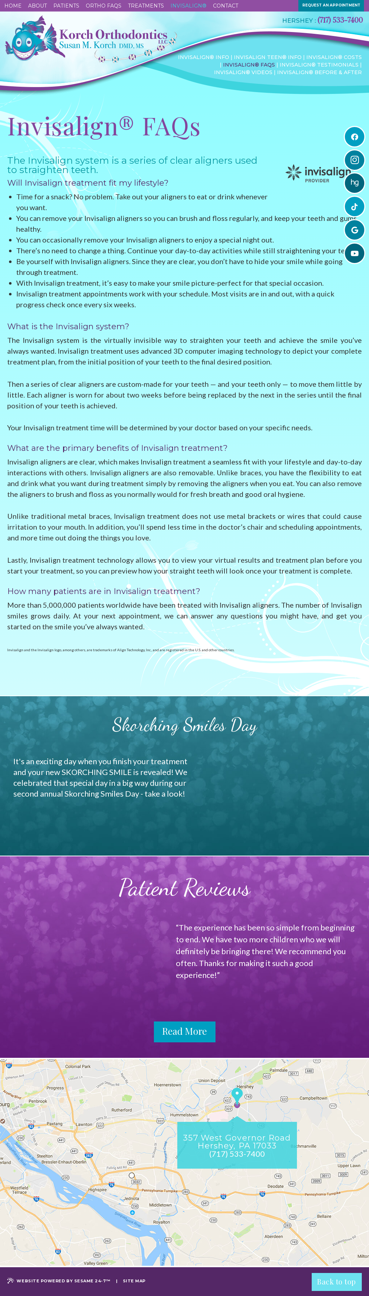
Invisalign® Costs (334, 57)
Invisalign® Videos (243, 72)
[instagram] (354, 160)
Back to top (336, 1281)
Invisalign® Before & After (319, 72)
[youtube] (354, 253)
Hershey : (299, 21)
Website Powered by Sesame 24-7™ (59, 1280)
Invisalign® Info (203, 57)
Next (346, 957)
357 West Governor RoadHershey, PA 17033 (237, 1141)
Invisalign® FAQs (249, 64)
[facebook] (354, 137)
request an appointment (331, 5)
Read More (184, 1032)
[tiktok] (354, 207)
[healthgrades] (354, 183)
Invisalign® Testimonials (319, 64)
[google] (354, 230)
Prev (185, 957)
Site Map (134, 1280)
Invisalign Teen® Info (268, 57)
